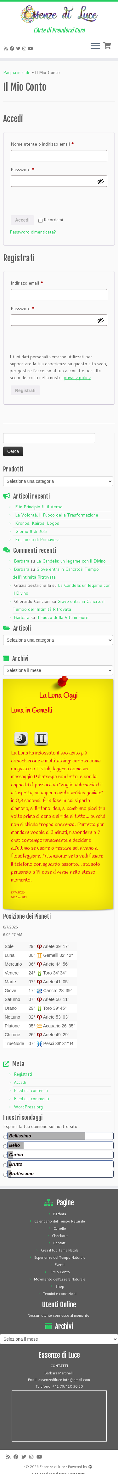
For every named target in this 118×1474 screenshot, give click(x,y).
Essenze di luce (52, 1466)
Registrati (25, 390)
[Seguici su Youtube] (31, 48)
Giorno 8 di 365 (31, 531)
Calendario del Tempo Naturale (59, 1221)
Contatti (59, 1243)
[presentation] (57, 202)
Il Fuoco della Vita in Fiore (62, 617)
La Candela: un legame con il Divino (71, 561)
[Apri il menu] (95, 46)
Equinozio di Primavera (37, 539)
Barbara (21, 561)
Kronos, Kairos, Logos (37, 523)
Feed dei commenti (31, 1098)
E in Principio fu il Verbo (39, 507)
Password (32, 169)
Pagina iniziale (17, 72)
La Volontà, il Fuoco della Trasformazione (56, 515)
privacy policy (77, 377)
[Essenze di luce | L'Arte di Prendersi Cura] (59, 14)
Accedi (22, 220)
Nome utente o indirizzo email (51, 143)
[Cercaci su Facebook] (13, 48)
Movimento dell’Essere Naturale (59, 1279)
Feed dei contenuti (31, 1090)
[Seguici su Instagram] (25, 48)
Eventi (60, 1264)
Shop (59, 1286)
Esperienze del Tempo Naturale (59, 1257)
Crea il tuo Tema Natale (60, 1250)
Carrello (59, 1228)
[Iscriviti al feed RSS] (7, 48)
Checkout (60, 1235)
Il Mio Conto (59, 1272)
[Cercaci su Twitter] (19, 48)
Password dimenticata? (33, 232)
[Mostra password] (100, 181)
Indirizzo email (36, 282)
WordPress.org (28, 1107)
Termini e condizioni (59, 1293)
